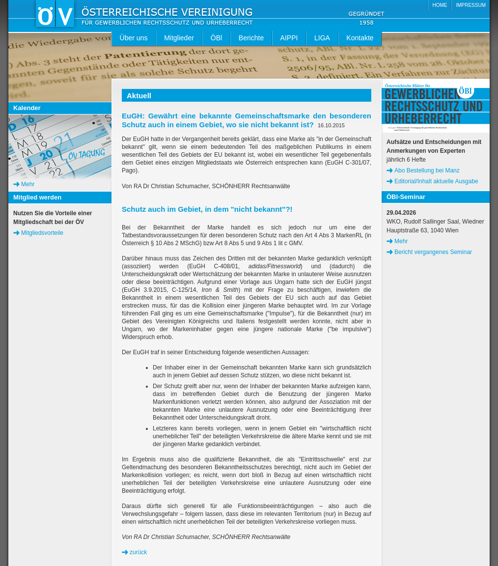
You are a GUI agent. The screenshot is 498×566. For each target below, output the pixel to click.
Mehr (27, 184)
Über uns (134, 38)
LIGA (322, 38)
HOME (439, 5)
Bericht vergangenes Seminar (433, 252)
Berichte (251, 38)
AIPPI (289, 38)
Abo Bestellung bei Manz (427, 170)
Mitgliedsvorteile (42, 232)
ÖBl (216, 38)
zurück (138, 552)
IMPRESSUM (471, 5)
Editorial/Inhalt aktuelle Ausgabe (436, 181)
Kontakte (359, 38)
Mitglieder (179, 38)
